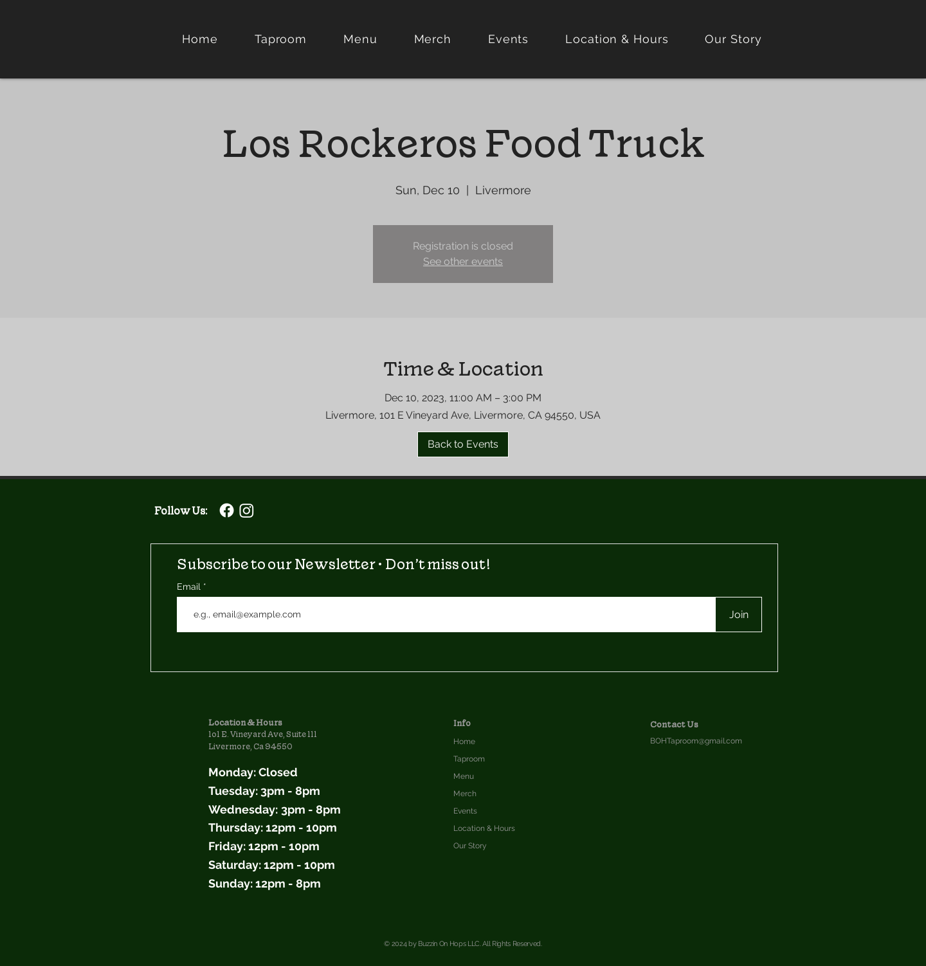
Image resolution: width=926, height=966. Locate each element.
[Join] (738, 614)
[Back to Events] (463, 444)
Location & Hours (484, 828)
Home (464, 741)
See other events (463, 261)
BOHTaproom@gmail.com (696, 740)
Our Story (470, 845)
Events (465, 811)
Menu (463, 776)
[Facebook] (226, 510)
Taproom (469, 758)
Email (190, 586)
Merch (465, 793)
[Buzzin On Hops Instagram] (246, 510)
